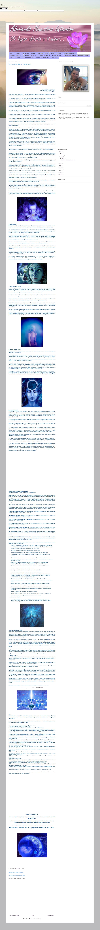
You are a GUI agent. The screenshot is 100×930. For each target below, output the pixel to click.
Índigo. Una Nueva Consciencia (68, 160)
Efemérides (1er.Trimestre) (70, 55)
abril (61, 156)
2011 (60, 170)
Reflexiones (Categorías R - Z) (31, 55)
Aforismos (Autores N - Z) (57, 55)
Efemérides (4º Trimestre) (28, 57)
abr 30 (63, 158)
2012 (60, 168)
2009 (60, 174)
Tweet (10, 863)
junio (61, 153)
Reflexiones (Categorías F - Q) (16, 55)
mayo (61, 154)
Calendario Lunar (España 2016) (42, 57)
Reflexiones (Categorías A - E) (70, 53)
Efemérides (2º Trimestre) (83, 55)
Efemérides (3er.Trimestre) (15, 57)
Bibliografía (40, 53)
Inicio (33, 915)
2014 (60, 165)
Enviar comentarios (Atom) (35, 918)
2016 (60, 151)
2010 (60, 172)
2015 (60, 163)
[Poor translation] (5, 8)
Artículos (18, 53)
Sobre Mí (12, 53)
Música (46, 53)
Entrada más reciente (14, 915)
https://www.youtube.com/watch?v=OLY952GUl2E (31, 687)
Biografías (33, 53)
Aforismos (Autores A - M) (45, 55)
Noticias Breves (25, 53)
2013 (60, 167)
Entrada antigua (50, 915)
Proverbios (59, 53)
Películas (52, 53)
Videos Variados (55, 57)
